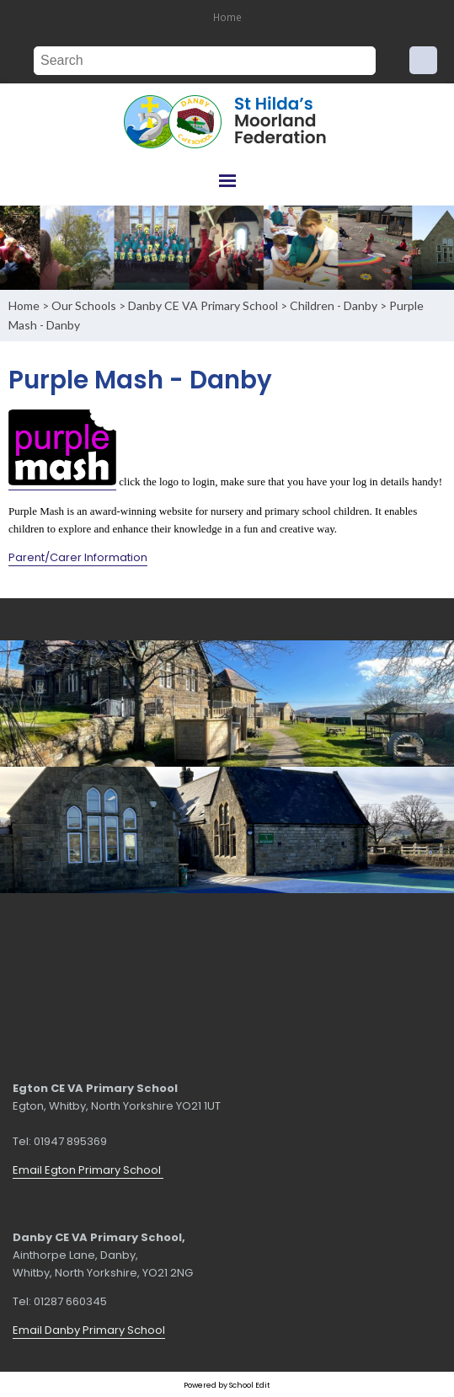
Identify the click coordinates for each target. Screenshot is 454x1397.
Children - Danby (333, 305)
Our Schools (83, 305)
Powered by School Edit (227, 1384)
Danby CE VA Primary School (203, 305)
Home (227, 17)
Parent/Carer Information (77, 557)
